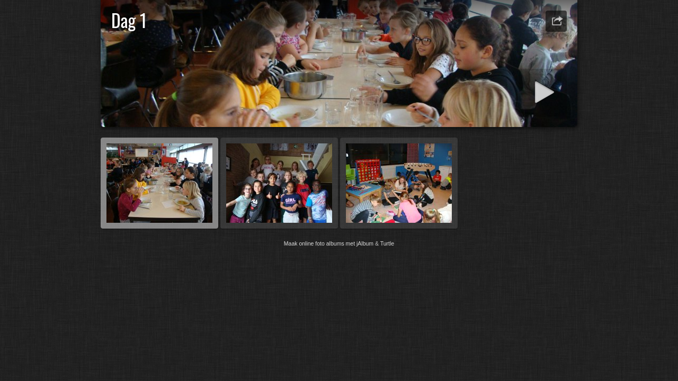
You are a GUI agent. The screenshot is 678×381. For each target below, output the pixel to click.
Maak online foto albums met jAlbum (328, 243)
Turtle (387, 243)
